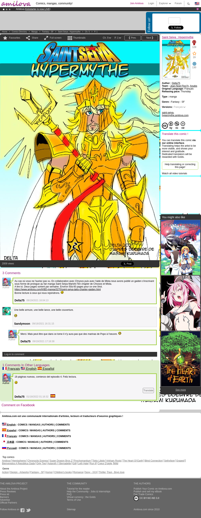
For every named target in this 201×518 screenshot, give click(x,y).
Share (35, 37)
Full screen (56, 37)
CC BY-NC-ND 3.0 (146, 498)
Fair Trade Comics (143, 494)
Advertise (5, 500)
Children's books (63, 472)
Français (11, 368)
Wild (115, 463)
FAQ (69, 494)
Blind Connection (154, 460)
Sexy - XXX (91, 472)
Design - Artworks (19, 472)
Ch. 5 (87, 32)
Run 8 (93, 463)
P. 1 (96, 32)
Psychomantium (82, 460)
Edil (75, 463)
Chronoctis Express (38, 460)
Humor (49, 472)
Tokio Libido (98, 460)
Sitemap (71, 509)
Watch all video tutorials (174, 173)
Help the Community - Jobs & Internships (88, 491)
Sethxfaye (169, 460)
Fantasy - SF (47, 32)
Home (4, 32)
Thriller (102, 472)
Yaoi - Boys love (115, 472)
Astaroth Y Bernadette (59, 463)
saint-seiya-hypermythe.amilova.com (175, 114)
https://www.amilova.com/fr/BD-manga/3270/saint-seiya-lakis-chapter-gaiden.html (58, 289)
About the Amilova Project (13, 488)
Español (45, 368)
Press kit (4, 494)
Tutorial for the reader (78, 488)
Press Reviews (8, 491)
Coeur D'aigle (105, 463)
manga (35, 32)
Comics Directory (19, 32)
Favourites (14, 37)
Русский (9, 448)
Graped (180, 460)
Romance (78, 472)
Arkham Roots (113, 460)
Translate (148, 390)
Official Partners (8, 502)
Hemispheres (19, 460)
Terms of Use (74, 500)
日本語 (8, 442)
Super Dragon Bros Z (61, 460)
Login (151, 3)
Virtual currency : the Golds (81, 497)
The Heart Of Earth (133, 460)
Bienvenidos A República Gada (18, 463)
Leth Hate (83, 463)
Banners (4, 497)
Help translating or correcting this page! (180, 165)
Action (5, 472)
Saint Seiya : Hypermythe (69, 32)
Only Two (41, 463)
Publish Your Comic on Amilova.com (153, 488)
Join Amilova (136, 3)
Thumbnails (79, 37)
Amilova (6, 460)
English (28, 368)
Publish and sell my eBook (148, 491)
